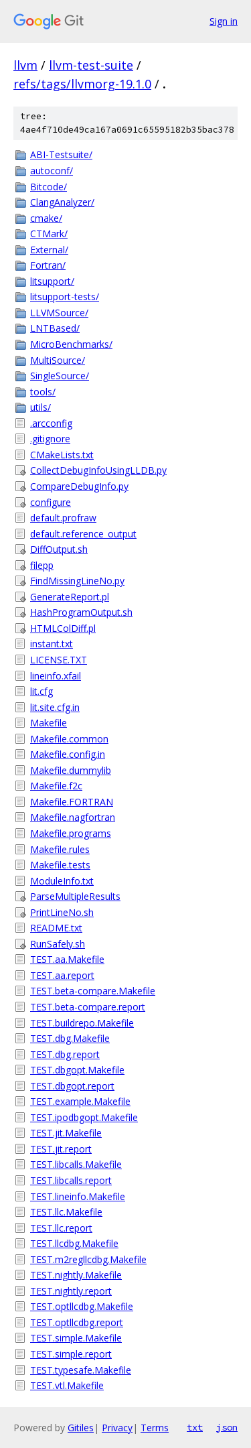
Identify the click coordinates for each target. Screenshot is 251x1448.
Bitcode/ (48, 186)
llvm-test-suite (91, 65)
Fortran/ (48, 265)
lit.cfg (41, 691)
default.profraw (63, 517)
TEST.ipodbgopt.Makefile (84, 1117)
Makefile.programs (70, 833)
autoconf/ (51, 170)
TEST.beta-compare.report (87, 1006)
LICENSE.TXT (58, 659)
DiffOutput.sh (59, 549)
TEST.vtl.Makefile (67, 1385)
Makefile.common (69, 738)
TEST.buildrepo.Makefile (82, 1022)
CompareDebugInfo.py (79, 486)
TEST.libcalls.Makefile (76, 1164)
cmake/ (46, 218)
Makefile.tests (60, 864)
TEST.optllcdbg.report (76, 1322)
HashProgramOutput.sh (81, 612)
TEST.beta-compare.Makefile (92, 990)
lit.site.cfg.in (55, 707)
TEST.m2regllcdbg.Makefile (88, 1259)
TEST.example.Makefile (80, 1101)
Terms (155, 1427)
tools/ (43, 391)
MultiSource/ (57, 360)
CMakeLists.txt (62, 454)
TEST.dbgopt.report (72, 1085)
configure (50, 502)
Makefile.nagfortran (72, 817)
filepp (42, 565)
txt (195, 1427)
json (227, 1427)
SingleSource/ (59, 375)
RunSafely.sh (57, 943)
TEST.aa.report (62, 975)
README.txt (56, 927)
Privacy (117, 1427)
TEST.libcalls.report (71, 1180)
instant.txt (51, 643)
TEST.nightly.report (71, 1291)
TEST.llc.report (61, 1228)
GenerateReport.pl (69, 596)
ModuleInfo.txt (62, 880)
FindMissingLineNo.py (77, 580)
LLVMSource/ (59, 312)
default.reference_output (83, 533)
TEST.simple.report (71, 1353)
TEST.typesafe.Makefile (80, 1370)
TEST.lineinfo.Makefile (77, 1196)
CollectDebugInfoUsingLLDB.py (98, 470)
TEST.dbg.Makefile (70, 1038)
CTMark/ (49, 233)
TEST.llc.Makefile (66, 1211)
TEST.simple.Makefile (76, 1337)
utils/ (40, 407)
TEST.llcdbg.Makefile (74, 1243)
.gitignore (50, 438)
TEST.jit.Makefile (66, 1132)
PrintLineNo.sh (62, 912)
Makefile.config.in (67, 754)
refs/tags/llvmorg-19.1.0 (82, 84)
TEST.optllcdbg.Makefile (81, 1306)
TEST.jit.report (61, 1148)
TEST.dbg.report (65, 1054)
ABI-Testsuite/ (61, 154)
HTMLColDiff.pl (63, 628)
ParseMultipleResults (75, 896)
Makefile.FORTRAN (71, 801)
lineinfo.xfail (55, 675)
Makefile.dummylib (70, 770)
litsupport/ (52, 281)
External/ (49, 249)
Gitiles (81, 1427)
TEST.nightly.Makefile (76, 1274)
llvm (25, 65)
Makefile (48, 722)
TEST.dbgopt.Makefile (77, 1069)
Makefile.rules (60, 849)
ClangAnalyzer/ (62, 202)
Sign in (224, 21)
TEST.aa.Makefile (67, 959)
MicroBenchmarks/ (71, 344)
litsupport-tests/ (64, 296)
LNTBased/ (55, 328)
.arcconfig (51, 423)
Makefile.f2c (56, 785)
